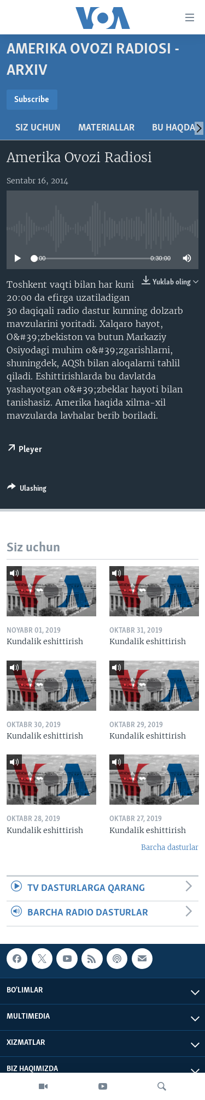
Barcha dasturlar (169, 847)
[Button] (26, 490)
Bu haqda (173, 128)
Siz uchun (38, 128)
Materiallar (106, 128)
